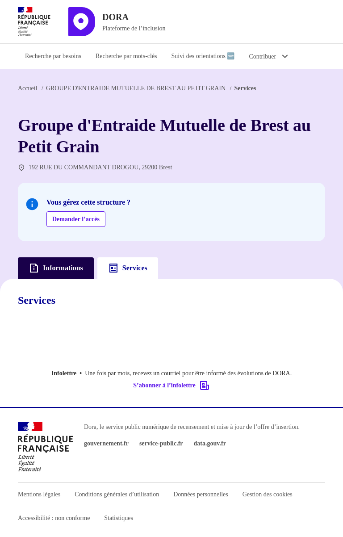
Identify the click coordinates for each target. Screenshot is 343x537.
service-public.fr (161, 443)
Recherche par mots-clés (126, 56)
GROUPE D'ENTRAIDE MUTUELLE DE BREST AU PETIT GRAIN (136, 88)
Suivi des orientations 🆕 (203, 56)
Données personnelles (200, 494)
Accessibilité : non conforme (54, 518)
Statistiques (118, 518)
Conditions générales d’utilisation (117, 494)
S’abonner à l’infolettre (171, 385)
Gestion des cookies (268, 494)
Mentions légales (39, 494)
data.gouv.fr (210, 443)
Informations (56, 268)
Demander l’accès (76, 219)
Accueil (28, 88)
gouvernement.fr (106, 443)
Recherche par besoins (53, 56)
